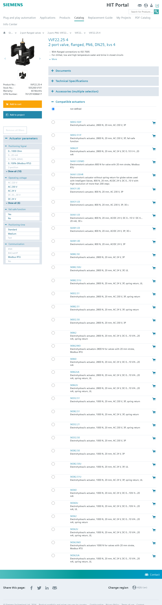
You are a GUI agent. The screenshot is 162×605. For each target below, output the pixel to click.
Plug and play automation (19, 17)
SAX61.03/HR (76, 169)
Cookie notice (96, 599)
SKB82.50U (75, 262)
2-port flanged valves (30, 33)
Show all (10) (14, 171)
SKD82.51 (75, 406)
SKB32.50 (75, 314)
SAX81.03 (75, 222)
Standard (12, 229)
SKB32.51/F (75, 129)
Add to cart (15, 104)
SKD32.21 (75, 419)
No (9, 218)
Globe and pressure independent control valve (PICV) (13, 33)
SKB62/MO (75, 340)
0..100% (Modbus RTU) (19, 163)
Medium (12, 233)
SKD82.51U (75, 471)
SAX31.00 (75, 183)
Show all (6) (14, 203)
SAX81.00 (75, 235)
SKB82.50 (75, 248)
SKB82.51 (75, 301)
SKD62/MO (75, 537)
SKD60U (74, 497)
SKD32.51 (75, 393)
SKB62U (74, 379)
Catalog (79, 17)
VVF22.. (78, 33)
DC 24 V (12, 199)
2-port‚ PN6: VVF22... (58, 33)
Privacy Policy (112, 599)
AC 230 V (12, 186)
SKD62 (73, 510)
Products (64, 17)
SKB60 (73, 353)
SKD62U (74, 524)
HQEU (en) (142, 582)
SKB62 (73, 327)
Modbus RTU (14, 257)
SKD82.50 (75, 445)
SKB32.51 (75, 288)
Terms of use (128, 599)
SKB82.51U (75, 275)
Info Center (10, 24)
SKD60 (73, 484)
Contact (155, 569)
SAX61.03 (75, 209)
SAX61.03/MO (77, 156)
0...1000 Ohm (15, 151)
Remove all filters (15, 130)
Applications (47, 17)
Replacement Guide (100, 17)
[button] (22, 75)
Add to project (17, 114)
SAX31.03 (75, 196)
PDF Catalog (142, 17)
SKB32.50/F (75, 116)
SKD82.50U (75, 458)
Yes (9, 214)
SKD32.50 (75, 432)
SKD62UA (74, 550)
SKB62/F (74, 143)
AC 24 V (12, 191)
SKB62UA (74, 366)
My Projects (124, 17)
